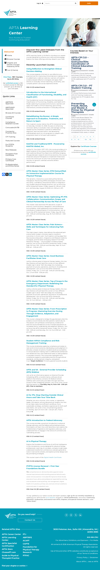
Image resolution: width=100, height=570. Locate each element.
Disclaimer (94, 557)
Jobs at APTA (93, 561)
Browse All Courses (13, 113)
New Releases (11, 150)
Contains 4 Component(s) (80, 114)
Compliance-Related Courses (12, 123)
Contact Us (30, 520)
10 (78, 139)
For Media (94, 540)
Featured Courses (13, 141)
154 (86, 139)
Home (8, 55)
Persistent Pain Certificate (12, 154)
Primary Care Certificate (11, 160)
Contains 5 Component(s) (80, 70)
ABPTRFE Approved (9, 103)
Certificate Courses (10, 117)
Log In (39, 3)
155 (90, 139)
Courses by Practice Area (11, 132)
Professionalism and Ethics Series (12, 165)
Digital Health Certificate (52, 457)
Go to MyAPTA (50, 497)
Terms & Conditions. (90, 553)
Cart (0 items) (11, 70)
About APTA (81, 561)
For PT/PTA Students (10, 145)
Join (89, 3)
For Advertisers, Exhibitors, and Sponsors (72, 540)
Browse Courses (12, 59)
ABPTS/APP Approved (10, 108)
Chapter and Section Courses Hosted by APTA (12, 64)
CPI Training (10, 137)
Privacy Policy (82, 557)
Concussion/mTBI (12, 127)
